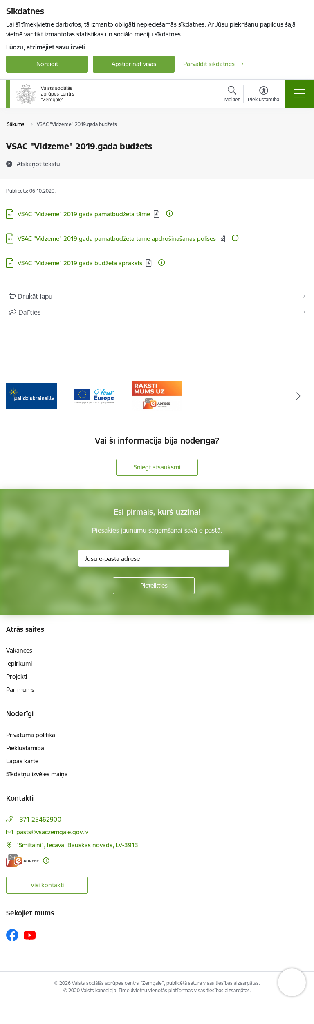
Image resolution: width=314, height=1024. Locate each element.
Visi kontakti (47, 885)
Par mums (20, 689)
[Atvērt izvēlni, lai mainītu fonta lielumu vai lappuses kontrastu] (263, 95)
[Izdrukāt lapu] (157, 296)
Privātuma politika (30, 735)
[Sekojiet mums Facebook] (12, 935)
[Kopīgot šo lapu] (157, 312)
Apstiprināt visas (134, 64)
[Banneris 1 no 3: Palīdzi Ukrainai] (31, 395)
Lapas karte (22, 761)
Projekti (16, 676)
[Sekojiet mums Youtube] (30, 935)
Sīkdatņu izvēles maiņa (37, 774)
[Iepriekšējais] (15, 396)
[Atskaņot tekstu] (38, 164)
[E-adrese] (22, 860)
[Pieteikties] (154, 585)
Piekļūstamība (25, 748)
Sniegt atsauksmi (157, 467)
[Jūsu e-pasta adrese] (153, 558)
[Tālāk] (298, 396)
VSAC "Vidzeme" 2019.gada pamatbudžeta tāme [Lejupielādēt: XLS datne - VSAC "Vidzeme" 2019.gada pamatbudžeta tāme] (84, 214)
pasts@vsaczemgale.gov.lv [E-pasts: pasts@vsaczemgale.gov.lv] (52, 832)
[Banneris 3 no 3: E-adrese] (157, 395)
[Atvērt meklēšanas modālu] (232, 95)
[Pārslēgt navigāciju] (299, 94)
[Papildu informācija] (169, 213)
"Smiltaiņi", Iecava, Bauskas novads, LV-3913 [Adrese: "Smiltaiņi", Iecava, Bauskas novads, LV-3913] (77, 845)
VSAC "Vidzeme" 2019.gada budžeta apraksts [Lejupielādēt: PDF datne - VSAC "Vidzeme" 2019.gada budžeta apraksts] (80, 263)
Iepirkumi (19, 663)
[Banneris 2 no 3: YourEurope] (94, 395)
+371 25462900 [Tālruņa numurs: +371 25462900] (38, 819)
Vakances (19, 650)
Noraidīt (47, 64)
